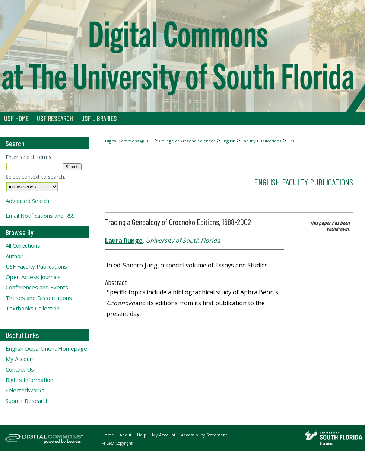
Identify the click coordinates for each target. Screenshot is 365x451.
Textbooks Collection (33, 308)
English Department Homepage (46, 348)
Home (108, 435)
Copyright (124, 443)
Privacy (108, 443)
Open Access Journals (33, 277)
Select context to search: (35, 176)
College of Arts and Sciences (187, 141)
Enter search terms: (29, 156)
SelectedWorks (25, 390)
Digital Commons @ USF (129, 141)
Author (14, 256)
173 (291, 141)
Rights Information (29, 379)
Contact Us (20, 369)
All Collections (23, 245)
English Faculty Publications (303, 181)
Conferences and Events (37, 287)
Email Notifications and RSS (40, 215)
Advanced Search (27, 200)
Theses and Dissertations (39, 297)
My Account (20, 359)
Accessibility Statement (204, 435)
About (126, 435)
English (228, 141)
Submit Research (27, 400)
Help (142, 435)
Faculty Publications (261, 141)
